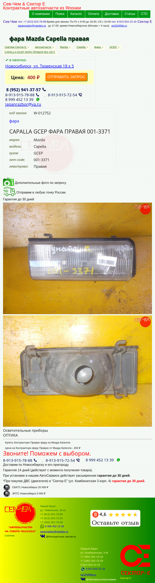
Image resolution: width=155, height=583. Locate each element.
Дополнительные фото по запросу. (35, 182)
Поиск (60, 14)
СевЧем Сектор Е (16, 47)
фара (98, 47)
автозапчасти (43, 47)
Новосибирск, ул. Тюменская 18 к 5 (39, 66)
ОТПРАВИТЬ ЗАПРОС (66, 77)
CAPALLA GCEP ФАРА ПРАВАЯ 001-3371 (30, 52)
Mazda (64, 47)
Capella (81, 47)
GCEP (113, 47)
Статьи (130, 14)
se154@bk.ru (119, 25)
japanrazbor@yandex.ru (32, 25)
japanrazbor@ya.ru (23, 104)
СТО (144, 14)
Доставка (112, 14)
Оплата (93, 14)
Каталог (76, 14)
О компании (41, 14)
